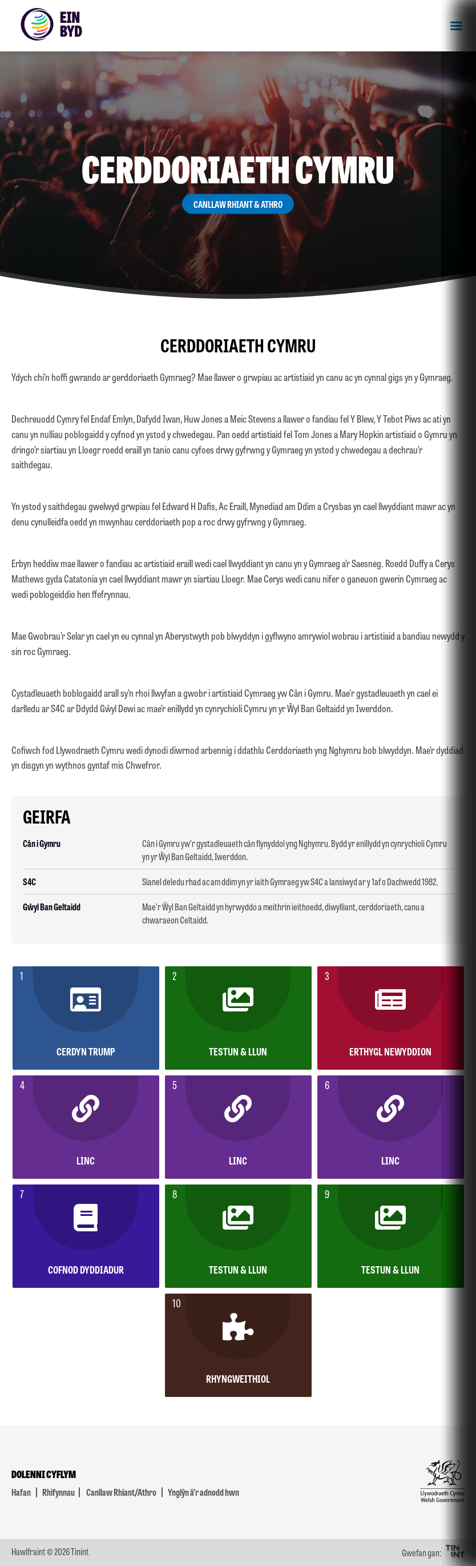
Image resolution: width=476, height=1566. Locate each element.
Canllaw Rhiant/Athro (121, 1492)
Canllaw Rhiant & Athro (238, 204)
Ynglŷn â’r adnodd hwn (203, 1492)
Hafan (21, 1492)
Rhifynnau (58, 1492)
